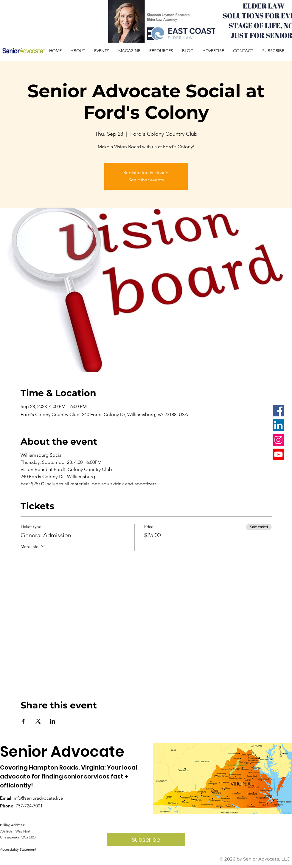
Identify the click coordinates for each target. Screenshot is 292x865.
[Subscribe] (146, 839)
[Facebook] (278, 410)
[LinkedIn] (278, 425)
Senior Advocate (62, 751)
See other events (146, 180)
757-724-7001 (29, 806)
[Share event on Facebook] (23, 721)
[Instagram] (278, 440)
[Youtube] (278, 454)
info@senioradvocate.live (38, 798)
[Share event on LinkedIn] (52, 721)
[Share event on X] (38, 721)
